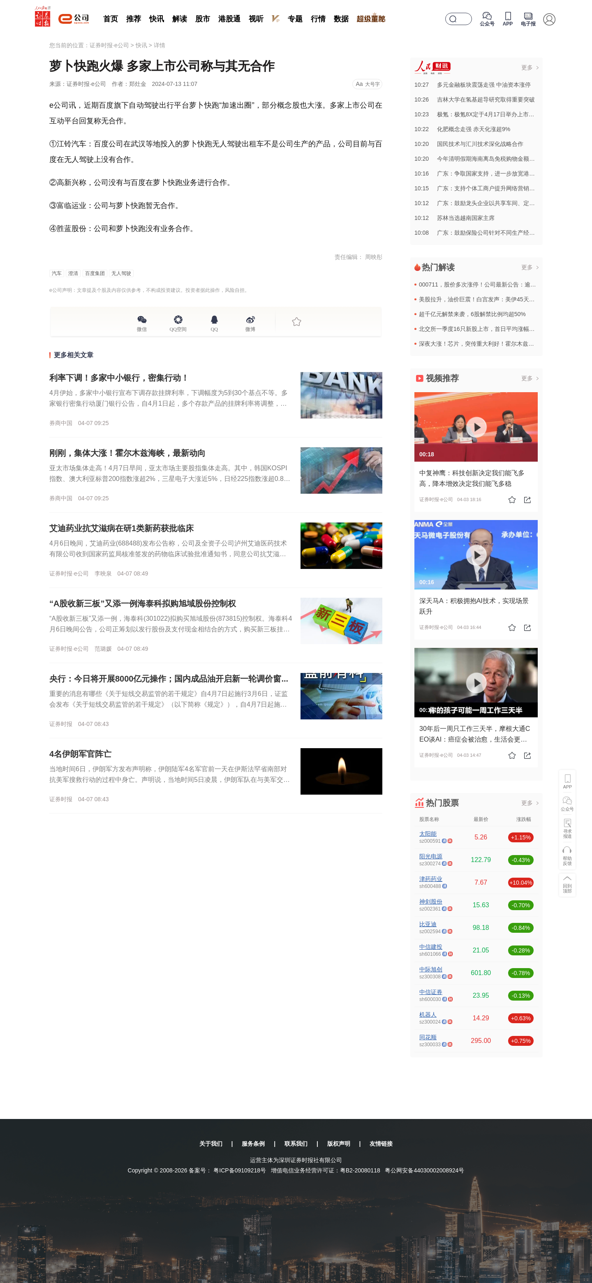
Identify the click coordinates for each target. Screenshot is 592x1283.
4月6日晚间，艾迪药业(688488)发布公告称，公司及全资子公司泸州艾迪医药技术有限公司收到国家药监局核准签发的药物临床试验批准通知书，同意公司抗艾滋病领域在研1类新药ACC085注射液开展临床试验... (168, 554)
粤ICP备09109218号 (239, 1170)
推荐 (133, 19)
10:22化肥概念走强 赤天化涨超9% (462, 129)
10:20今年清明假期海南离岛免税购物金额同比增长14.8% (491, 158)
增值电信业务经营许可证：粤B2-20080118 (325, 1170)
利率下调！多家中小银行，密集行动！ (119, 377)
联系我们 (296, 1143)
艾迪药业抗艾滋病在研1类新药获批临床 (121, 528)
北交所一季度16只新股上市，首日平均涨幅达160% (484, 329)
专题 (295, 19)
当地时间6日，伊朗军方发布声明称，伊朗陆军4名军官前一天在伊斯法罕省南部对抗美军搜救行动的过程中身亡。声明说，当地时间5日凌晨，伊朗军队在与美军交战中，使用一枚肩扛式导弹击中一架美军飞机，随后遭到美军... (169, 779)
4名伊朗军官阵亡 (80, 753)
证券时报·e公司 (109, 45)
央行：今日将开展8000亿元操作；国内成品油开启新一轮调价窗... (168, 678)
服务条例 (253, 1143)
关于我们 (210, 1143)
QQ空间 (178, 328)
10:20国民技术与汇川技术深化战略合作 (468, 144)
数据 (341, 19)
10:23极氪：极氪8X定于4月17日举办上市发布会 (480, 114)
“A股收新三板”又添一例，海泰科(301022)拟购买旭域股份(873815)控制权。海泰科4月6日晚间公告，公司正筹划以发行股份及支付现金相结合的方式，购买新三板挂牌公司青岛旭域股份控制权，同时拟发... (170, 629)
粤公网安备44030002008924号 (424, 1170)
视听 (256, 19)
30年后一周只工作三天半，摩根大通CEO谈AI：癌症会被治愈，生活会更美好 (474, 739)
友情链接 (381, 1143)
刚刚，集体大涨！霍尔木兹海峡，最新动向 (127, 453)
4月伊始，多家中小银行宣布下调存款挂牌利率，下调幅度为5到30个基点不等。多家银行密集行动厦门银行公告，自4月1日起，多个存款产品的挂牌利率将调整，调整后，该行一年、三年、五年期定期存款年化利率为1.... (168, 403)
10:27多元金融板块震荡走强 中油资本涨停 (472, 84)
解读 (179, 19)
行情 (318, 19)
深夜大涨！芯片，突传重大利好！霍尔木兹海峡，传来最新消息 (499, 343)
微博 (250, 328)
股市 (202, 19)
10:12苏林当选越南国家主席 (454, 218)
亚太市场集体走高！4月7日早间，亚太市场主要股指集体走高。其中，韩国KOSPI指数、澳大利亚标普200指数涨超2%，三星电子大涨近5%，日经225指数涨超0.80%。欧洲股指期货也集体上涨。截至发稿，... (168, 479)
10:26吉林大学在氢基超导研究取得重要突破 (474, 99)
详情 (159, 45)
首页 (110, 19)
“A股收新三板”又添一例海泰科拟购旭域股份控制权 (142, 603)
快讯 (156, 19)
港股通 (229, 19)
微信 (142, 328)
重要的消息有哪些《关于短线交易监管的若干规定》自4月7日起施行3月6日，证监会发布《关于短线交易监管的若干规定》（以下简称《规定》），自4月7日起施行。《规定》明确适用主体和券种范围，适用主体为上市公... (168, 704)
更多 (527, 67)
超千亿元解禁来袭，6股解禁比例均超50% (472, 314)
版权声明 (338, 1143)
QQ (214, 328)
